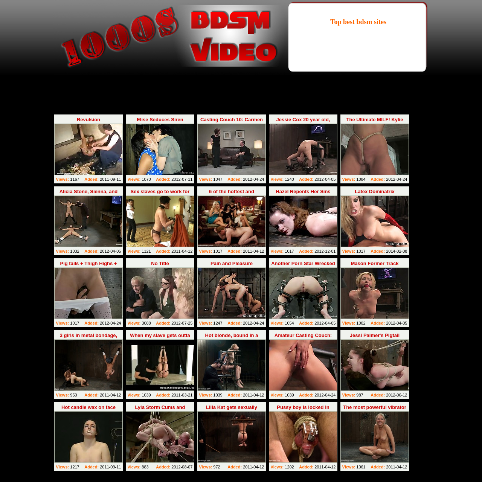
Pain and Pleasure (231, 263)
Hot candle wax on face (88, 407)
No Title (160, 263)
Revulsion (88, 119)
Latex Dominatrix (374, 191)
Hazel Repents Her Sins (303, 191)
